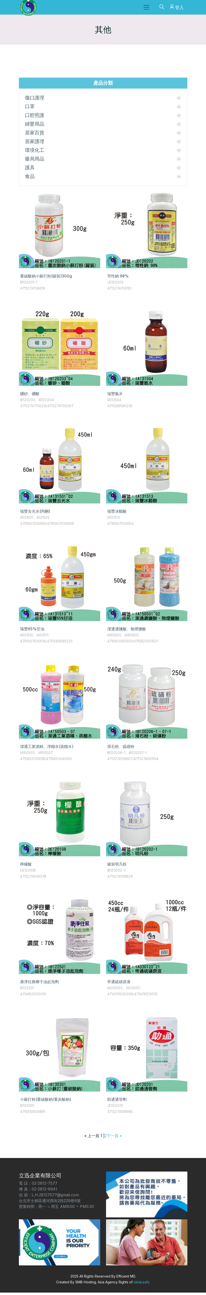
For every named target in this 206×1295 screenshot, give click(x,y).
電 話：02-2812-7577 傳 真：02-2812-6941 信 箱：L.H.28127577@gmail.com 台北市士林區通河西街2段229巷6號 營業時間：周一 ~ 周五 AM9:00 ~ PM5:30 (56, 1197)
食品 (30, 179)
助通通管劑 (117, 1101)
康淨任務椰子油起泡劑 (39, 984)
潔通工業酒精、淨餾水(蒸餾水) (46, 748)
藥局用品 (34, 161)
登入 (175, 6)
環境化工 (34, 152)
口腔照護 (34, 116)
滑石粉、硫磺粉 (120, 748)
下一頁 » (114, 1138)
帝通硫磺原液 (118, 984)
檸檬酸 (26, 866)
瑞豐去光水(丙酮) (35, 513)
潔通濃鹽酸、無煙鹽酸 (126, 631)
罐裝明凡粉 (117, 866)
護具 (30, 170)
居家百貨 (34, 134)
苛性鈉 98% (118, 278)
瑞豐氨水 (115, 396)
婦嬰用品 (34, 125)
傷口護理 (34, 98)
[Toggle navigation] (146, 7)
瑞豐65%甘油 (32, 631)
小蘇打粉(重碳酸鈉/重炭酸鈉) (45, 1101)
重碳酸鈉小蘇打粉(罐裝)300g (46, 278)
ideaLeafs (141, 1284)
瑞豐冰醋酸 (117, 513)
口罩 (30, 107)
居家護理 (34, 143)
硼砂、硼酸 (29, 396)
